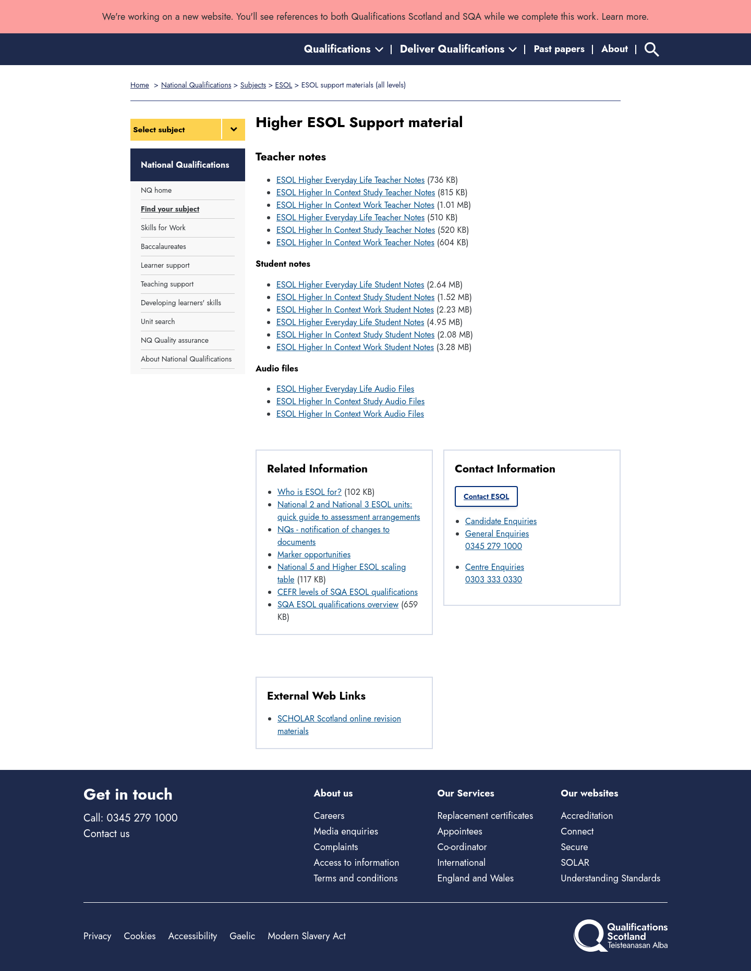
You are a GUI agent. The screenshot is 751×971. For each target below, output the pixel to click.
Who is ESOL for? (309, 492)
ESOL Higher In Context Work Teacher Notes (355, 205)
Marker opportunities (313, 555)
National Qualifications (196, 85)
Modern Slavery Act (306, 936)
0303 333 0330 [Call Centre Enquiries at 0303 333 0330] (493, 580)
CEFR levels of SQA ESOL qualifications (347, 592)
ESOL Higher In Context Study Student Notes (355, 297)
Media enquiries (346, 831)
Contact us (106, 833)
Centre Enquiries (494, 567)
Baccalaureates (163, 246)
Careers (329, 816)
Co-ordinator (462, 847)
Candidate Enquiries (501, 521)
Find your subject (170, 209)
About (614, 49)
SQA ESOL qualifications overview (337, 605)
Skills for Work (163, 227)
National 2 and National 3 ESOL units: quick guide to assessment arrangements (348, 511)
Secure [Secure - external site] (574, 847)
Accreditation (587, 816)
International (461, 862)
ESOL (284, 85)
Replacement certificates (485, 816)
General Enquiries (497, 534)
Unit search (158, 321)
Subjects (253, 85)
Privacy (97, 936)
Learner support (165, 265)
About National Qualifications (186, 359)
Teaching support (167, 284)
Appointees (459, 831)
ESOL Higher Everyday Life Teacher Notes (350, 180)
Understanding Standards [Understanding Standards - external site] (610, 878)
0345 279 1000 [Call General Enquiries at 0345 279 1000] (493, 546)
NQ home (156, 190)
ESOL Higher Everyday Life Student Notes (350, 285)
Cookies (139, 936)
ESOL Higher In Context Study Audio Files (350, 401)
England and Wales (475, 878)
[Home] (130, 49)
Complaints (336, 847)
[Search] (652, 49)
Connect (577, 831)
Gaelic (242, 936)
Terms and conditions (356, 878)
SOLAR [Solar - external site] (575, 862)
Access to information (356, 862)
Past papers (559, 49)
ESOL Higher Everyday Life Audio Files (345, 389)
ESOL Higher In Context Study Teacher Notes (355, 192)
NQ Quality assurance (175, 340)
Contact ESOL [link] (486, 496)
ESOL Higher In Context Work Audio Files (350, 414)
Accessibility (192, 936)
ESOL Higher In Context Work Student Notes (355, 310)
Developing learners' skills (181, 302)
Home (139, 85)
